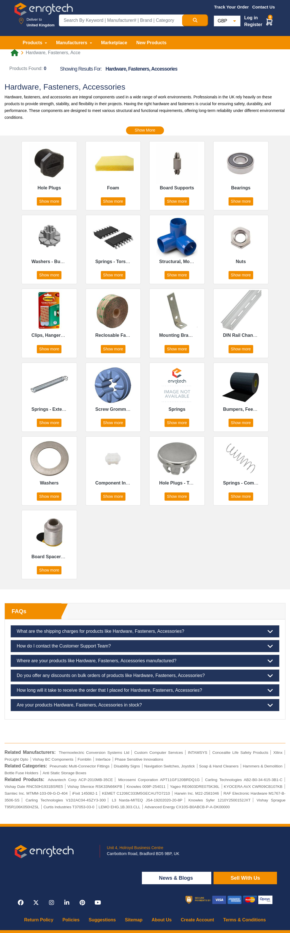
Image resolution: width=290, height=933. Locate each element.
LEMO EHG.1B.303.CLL (119, 807)
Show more (49, 201)
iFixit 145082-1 (85, 793)
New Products (151, 42)
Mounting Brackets (179, 335)
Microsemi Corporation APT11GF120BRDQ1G (159, 780)
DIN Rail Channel (241, 335)
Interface (102, 759)
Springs (177, 409)
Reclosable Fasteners (118, 335)
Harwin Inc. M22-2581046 (196, 793)
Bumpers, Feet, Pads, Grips (252, 409)
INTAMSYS (197, 752)
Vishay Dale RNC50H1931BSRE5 (34, 786)
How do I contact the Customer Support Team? (145, 646)
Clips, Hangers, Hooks (55, 335)
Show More (145, 130)
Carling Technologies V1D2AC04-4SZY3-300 (65, 800)
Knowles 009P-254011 (146, 786)
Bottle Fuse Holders (21, 773)
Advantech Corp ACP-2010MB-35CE (80, 780)
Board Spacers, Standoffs (59, 556)
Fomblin (84, 759)
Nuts (241, 261)
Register (253, 24)
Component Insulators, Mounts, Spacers (138, 483)
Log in (251, 17)
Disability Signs (127, 766)
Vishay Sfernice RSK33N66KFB (94, 786)
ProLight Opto (16, 759)
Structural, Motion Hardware (189, 261)
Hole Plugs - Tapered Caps (187, 483)
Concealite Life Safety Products (240, 752)
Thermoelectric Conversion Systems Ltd (94, 752)
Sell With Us (245, 878)
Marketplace (114, 42)
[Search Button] (195, 20)
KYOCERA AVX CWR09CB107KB (253, 786)
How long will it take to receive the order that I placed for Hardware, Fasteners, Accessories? (145, 690)
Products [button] (33, 42)
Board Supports (177, 187)
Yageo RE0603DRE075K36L (194, 786)
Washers (49, 483)
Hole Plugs (49, 187)
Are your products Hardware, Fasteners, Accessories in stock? (145, 705)
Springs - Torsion (114, 261)
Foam (113, 187)
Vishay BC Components (53, 759)
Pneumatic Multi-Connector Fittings (80, 766)
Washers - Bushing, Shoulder (63, 261)
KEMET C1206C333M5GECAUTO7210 (136, 793)
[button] (269, 21)
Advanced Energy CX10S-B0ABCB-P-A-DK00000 (187, 807)
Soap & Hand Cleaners (218, 766)
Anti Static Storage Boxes (64, 773)
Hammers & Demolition (262, 766)
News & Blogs (176, 878)
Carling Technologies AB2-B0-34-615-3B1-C (243, 780)
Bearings (240, 187)
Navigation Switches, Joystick (169, 766)
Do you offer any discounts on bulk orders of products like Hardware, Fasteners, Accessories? (145, 675)
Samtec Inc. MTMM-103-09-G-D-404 (36, 793)
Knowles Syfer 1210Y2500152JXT (219, 800)
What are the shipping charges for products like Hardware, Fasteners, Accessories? (145, 631)
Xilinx (277, 752)
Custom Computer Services (158, 752)
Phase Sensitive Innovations (139, 759)
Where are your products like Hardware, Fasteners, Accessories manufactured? (145, 660)
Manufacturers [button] (72, 42)
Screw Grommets (114, 409)
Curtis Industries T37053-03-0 (68, 807)
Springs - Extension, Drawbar (63, 409)
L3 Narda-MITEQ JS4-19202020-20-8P (147, 800)
